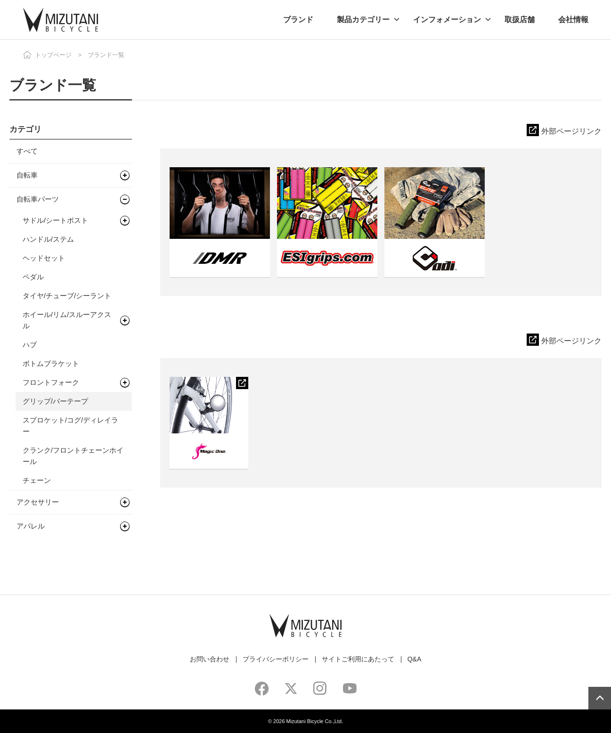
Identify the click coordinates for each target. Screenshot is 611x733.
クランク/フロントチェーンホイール (73, 455)
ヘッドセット (44, 258)
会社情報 (573, 20)
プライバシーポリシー (276, 659)
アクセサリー (37, 502)
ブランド (298, 20)
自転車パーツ (37, 199)
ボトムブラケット (51, 363)
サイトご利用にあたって (358, 659)
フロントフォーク (51, 382)
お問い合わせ (209, 659)
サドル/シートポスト (55, 220)
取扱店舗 (520, 20)
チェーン (37, 480)
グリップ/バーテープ (55, 401)
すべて (27, 151)
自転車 (27, 175)
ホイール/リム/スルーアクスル (67, 320)
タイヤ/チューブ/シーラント (67, 296)
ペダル (33, 277)
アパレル (30, 526)
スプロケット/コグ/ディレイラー (70, 425)
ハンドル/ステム (48, 239)
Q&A (414, 659)
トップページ (53, 54)
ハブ (30, 345)
